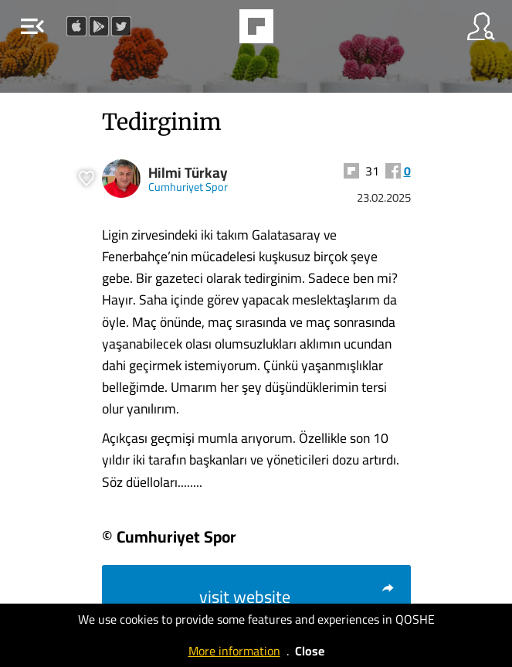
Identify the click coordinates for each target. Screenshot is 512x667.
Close (309, 650)
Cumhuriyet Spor (188, 186)
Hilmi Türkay (188, 172)
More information (234, 650)
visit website (297, 596)
